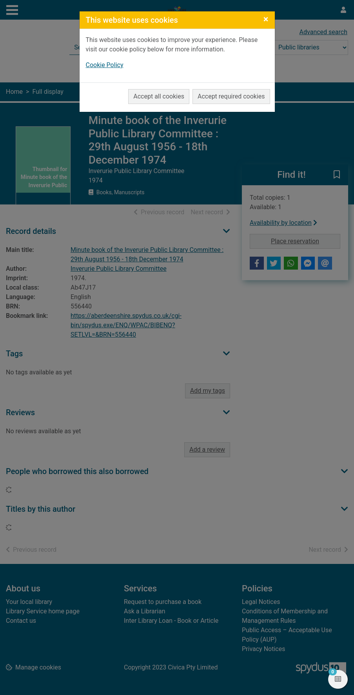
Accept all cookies (158, 96)
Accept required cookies (231, 96)
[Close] (266, 19)
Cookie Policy (104, 65)
